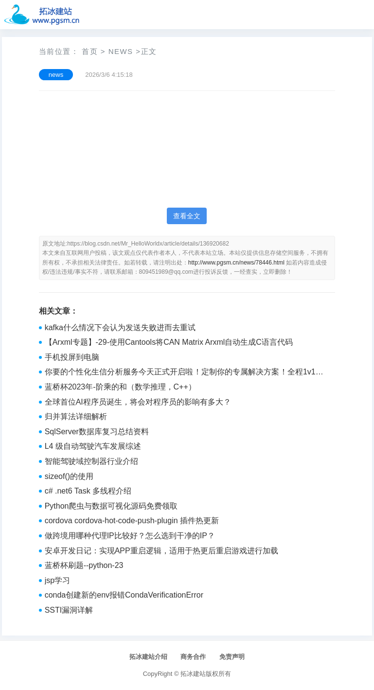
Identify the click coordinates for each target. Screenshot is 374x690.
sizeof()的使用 (69, 476)
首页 (90, 51)
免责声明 (232, 656)
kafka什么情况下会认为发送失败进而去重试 (120, 327)
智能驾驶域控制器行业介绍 (91, 461)
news (120, 51)
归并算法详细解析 (76, 416)
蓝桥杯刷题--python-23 (84, 565)
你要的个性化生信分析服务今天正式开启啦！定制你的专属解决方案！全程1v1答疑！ (184, 373)
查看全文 (186, 216)
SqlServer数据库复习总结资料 (97, 431)
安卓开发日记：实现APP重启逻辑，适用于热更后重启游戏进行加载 (161, 551)
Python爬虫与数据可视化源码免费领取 (111, 506)
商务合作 (193, 656)
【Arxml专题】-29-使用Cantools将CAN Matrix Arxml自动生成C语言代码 (169, 342)
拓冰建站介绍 (148, 656)
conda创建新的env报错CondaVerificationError (124, 595)
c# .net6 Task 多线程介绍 (88, 491)
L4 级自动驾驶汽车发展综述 (93, 446)
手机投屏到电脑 (72, 357)
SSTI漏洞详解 (69, 610)
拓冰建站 (193, 673)
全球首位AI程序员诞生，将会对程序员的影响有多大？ (138, 402)
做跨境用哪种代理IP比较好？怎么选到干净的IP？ (130, 535)
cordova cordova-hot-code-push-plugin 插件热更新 (132, 520)
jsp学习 (57, 580)
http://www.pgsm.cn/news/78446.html (236, 262)
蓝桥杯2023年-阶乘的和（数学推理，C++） (120, 387)
